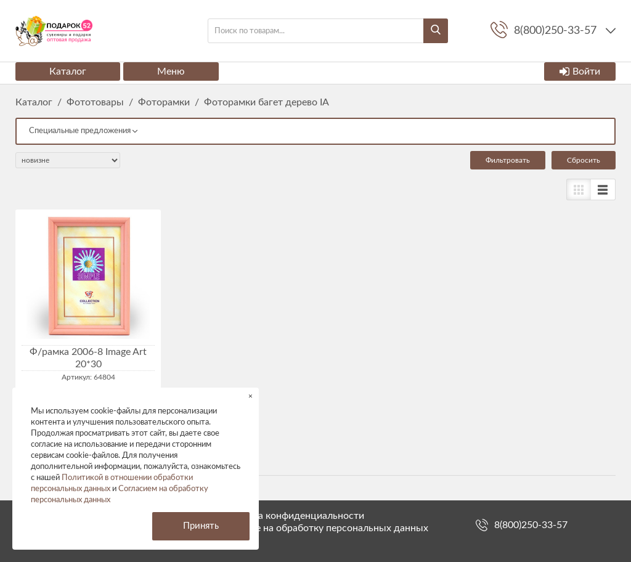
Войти (580, 71)
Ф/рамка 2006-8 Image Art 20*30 (88, 358)
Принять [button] (201, 526)
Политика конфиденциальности (291, 516)
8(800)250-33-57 (531, 525)
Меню (171, 71)
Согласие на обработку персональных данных (323, 528)
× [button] (250, 396)
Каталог (67, 71)
